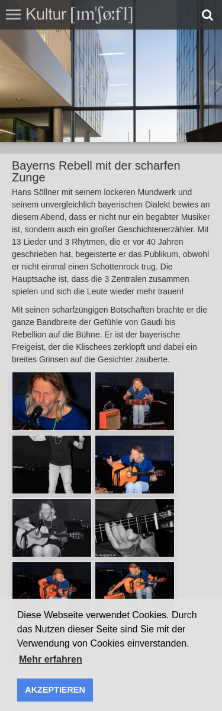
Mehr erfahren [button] (50, 659)
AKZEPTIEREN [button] (55, 689)
